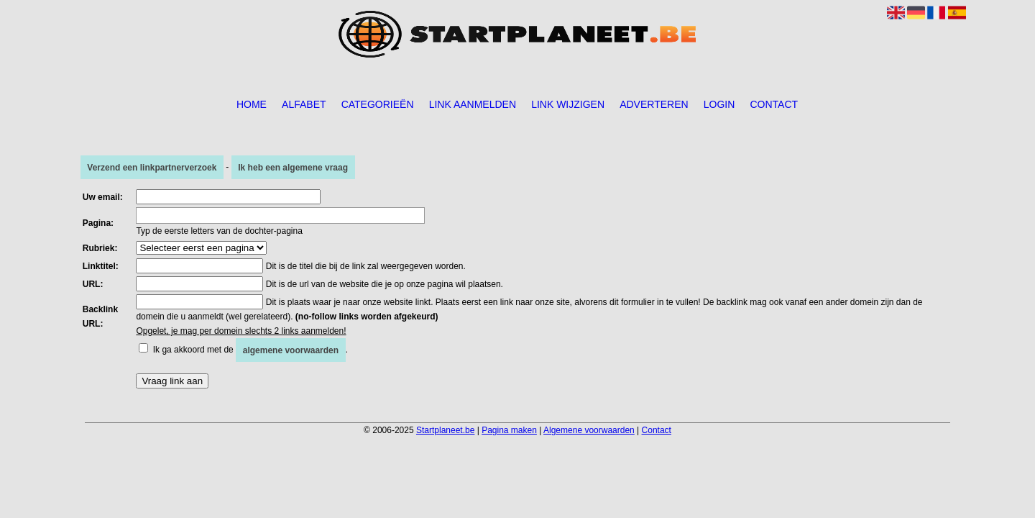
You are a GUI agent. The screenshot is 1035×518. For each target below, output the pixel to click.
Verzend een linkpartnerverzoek (151, 167)
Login (719, 104)
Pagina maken (509, 430)
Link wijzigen (567, 104)
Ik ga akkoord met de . (250, 350)
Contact (774, 104)
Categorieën (377, 104)
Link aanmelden (472, 104)
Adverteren (654, 104)
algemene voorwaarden (291, 350)
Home (251, 104)
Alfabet (304, 104)
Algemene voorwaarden (589, 430)
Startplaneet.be (445, 430)
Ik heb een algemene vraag (293, 167)
